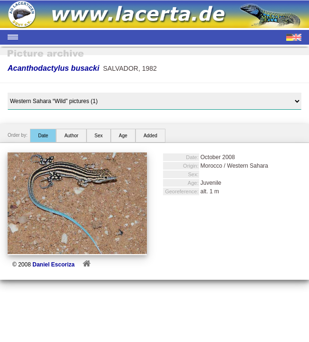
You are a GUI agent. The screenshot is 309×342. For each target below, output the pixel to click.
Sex (99, 135)
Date (43, 135)
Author (71, 135)
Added (150, 135)
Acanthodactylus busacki (53, 68)
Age (123, 135)
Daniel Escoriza (53, 264)
